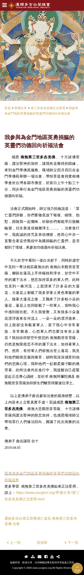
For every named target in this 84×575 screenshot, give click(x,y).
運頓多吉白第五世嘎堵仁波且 (27, 518)
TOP (77, 568)
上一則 (14, 543)
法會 (16, 524)
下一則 (71, 543)
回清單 (42, 543)
